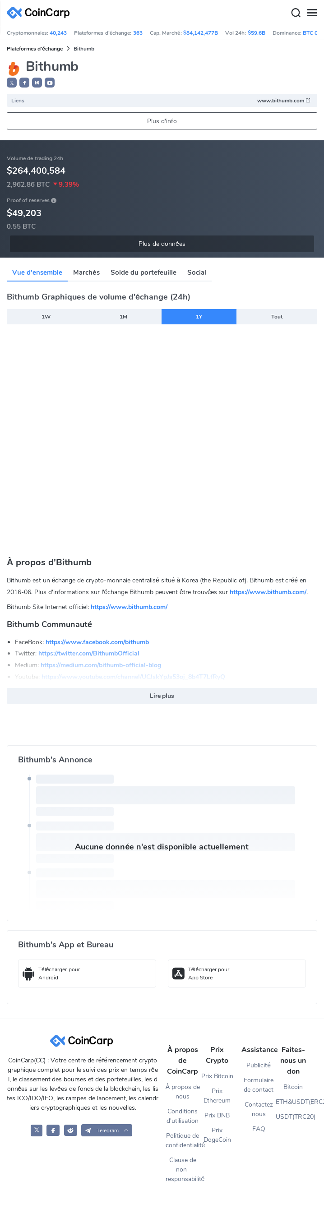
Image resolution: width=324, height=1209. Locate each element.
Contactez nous (259, 1109)
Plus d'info (162, 121)
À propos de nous (183, 1092)
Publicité (258, 1065)
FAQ (258, 1129)
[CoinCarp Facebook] (53, 1130)
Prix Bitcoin (217, 1076)
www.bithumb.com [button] (284, 100)
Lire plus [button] (162, 696)
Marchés (86, 272)
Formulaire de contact (258, 1085)
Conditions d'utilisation (183, 1116)
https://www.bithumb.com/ (268, 592)
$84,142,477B (200, 33)
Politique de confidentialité (183, 1140)
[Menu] (311, 13)
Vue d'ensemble (37, 272)
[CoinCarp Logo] (40, 12)
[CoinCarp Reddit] (70, 1130)
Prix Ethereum (217, 1096)
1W (46, 316)
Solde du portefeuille (143, 272)
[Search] (295, 13)
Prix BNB (217, 1115)
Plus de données (162, 244)
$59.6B (256, 33)
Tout (276, 316)
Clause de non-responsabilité (183, 1169)
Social (196, 272)
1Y (199, 316)
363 (138, 33)
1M (123, 316)
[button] (24, 83)
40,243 (58, 33)
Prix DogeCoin (217, 1135)
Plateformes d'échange (35, 48)
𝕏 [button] (11, 83)
